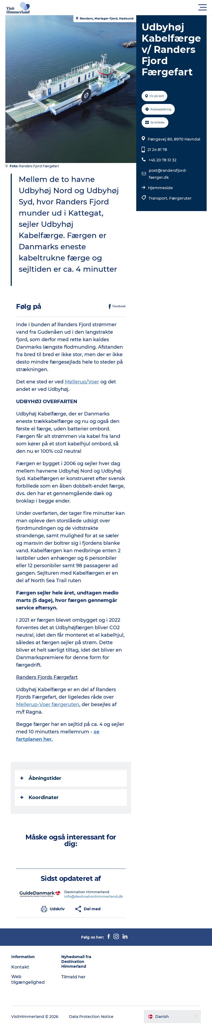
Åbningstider (40, 778)
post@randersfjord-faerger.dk (168, 174)
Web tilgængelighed (28, 979)
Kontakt (20, 967)
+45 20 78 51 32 (162, 160)
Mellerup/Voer (82, 382)
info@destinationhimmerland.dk (93, 896)
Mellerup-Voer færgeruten (47, 704)
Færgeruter (180, 198)
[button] (130, 7)
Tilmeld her (73, 976)
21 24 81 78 (157, 149)
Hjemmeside (160, 187)
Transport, (159, 198)
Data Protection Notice (91, 1016)
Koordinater (39, 797)
